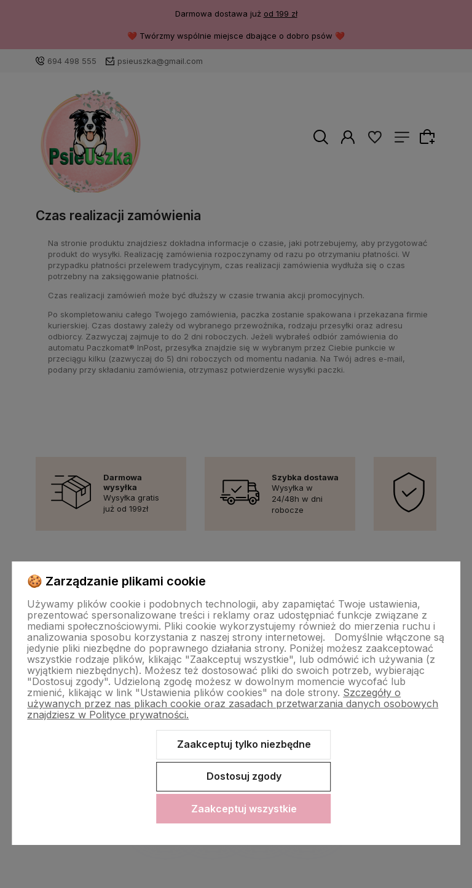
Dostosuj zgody (243, 776)
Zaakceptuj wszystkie (244, 809)
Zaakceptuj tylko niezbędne (244, 744)
